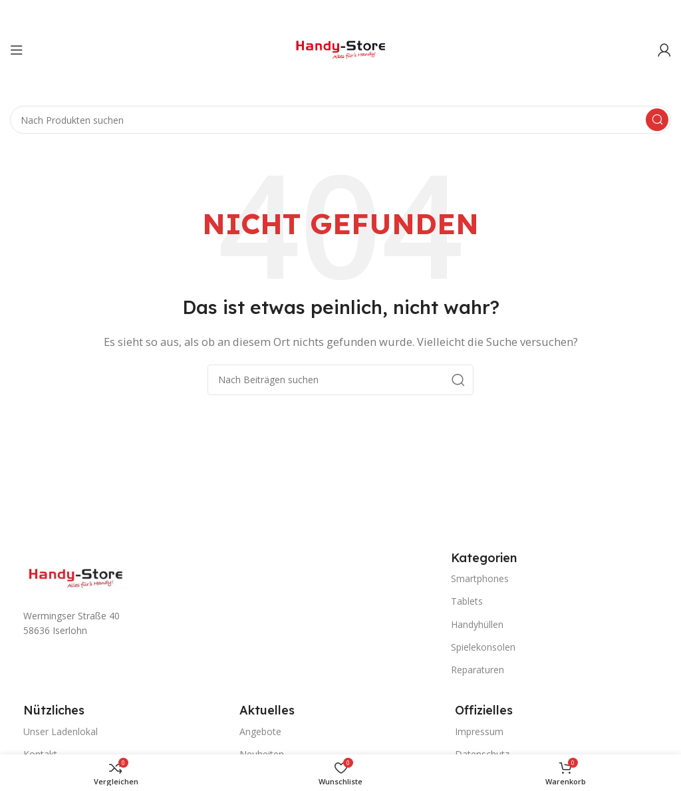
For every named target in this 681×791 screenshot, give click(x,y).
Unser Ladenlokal (60, 731)
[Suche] (340, 120)
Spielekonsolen (483, 647)
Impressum (479, 731)
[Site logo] (340, 48)
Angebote (260, 731)
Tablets (467, 601)
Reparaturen (477, 669)
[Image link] (76, 577)
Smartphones (480, 578)
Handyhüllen (477, 624)
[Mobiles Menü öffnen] (16, 50)
